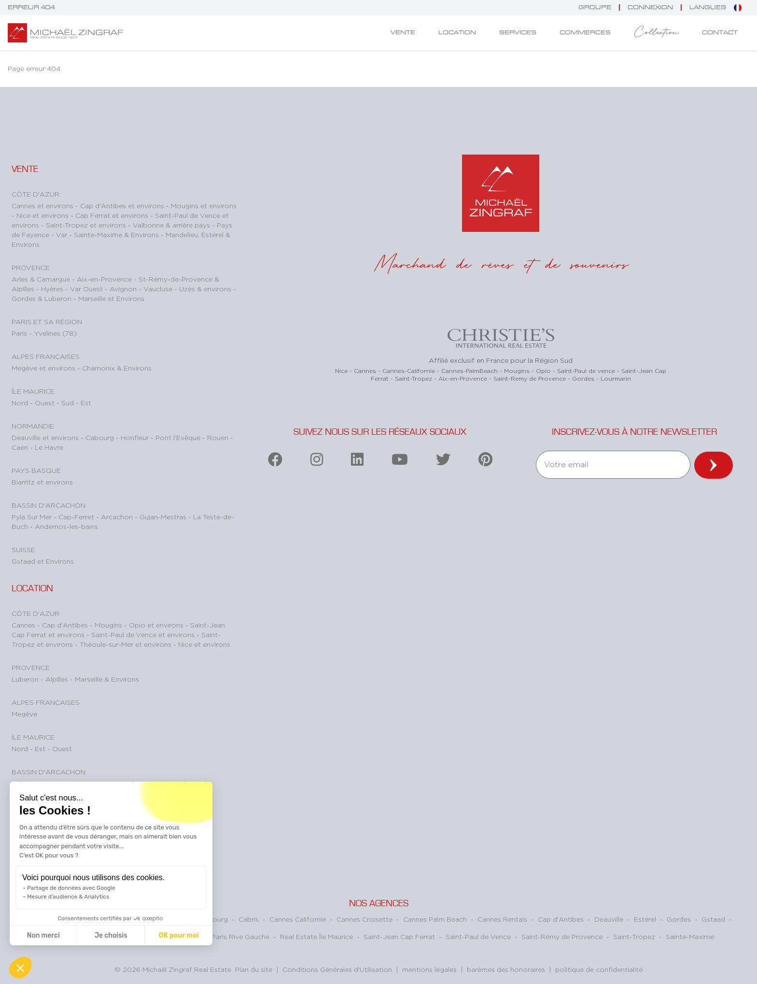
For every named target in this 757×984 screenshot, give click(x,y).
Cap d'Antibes (66, 624)
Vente (403, 32)
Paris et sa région (47, 321)
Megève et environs (44, 367)
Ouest (45, 402)
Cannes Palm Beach (435, 919)
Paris (20, 333)
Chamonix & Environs (117, 367)
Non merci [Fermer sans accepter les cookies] (43, 935)
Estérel (645, 919)
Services (517, 32)
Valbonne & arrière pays (172, 224)
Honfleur (136, 437)
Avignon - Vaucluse (142, 288)
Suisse (23, 549)
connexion (650, 7)
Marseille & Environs (107, 679)
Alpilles (57, 679)
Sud (68, 402)
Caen (21, 447)
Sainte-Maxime (690, 936)
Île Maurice (33, 391)
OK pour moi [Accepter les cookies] (179, 935)
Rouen (218, 437)
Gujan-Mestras (164, 516)
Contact (720, 32)
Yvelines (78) (55, 333)
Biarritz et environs (42, 481)
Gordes (679, 919)
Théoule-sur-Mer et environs (126, 644)
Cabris (248, 919)
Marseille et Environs (111, 298)
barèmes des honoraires (506, 969)
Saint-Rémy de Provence (562, 936)
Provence (31, 267)
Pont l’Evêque (178, 437)
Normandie (33, 425)
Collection (656, 32)
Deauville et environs (46, 437)
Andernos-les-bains (66, 526)
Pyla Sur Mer (33, 516)
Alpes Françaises (46, 356)
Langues (715, 8)
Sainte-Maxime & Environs (117, 234)
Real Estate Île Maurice (316, 936)
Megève (24, 713)
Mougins (109, 624)
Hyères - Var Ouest (73, 288)
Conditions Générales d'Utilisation (337, 969)
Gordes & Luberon (42, 298)
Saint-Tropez (634, 936)
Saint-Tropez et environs (87, 224)
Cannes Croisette (364, 919)
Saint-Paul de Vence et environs (143, 634)
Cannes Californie (297, 919)
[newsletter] (713, 465)
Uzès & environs (206, 288)
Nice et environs (43, 215)
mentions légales (429, 969)
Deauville (608, 919)
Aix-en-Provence (105, 279)
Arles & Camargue (42, 279)
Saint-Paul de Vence (478, 936)
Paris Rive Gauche (240, 936)
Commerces (585, 32)
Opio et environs (157, 624)
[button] (20, 967)
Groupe (594, 7)
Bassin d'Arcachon (48, 505)
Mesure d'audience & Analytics (68, 896)
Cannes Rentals (502, 919)
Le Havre (49, 447)
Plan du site (253, 969)
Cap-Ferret (77, 516)
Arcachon (118, 516)
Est (86, 402)
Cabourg (100, 437)
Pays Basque (36, 470)
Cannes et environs (43, 205)
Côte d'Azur (35, 194)
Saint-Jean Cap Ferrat (399, 936)
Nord (21, 402)
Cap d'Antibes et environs (123, 205)
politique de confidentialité (599, 969)
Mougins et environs (204, 205)
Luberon (26, 679)
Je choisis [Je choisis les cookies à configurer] (111, 935)
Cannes (24, 624)
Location (457, 32)
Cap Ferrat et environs (112, 215)
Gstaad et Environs (43, 561)
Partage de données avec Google (71, 887)
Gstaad (713, 919)
